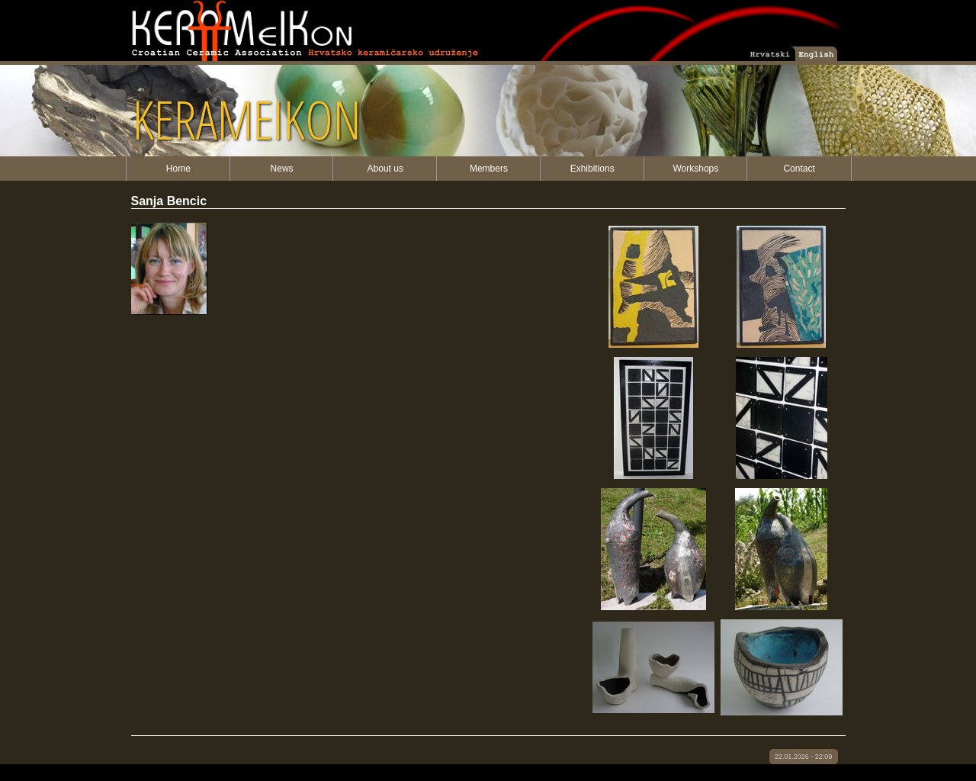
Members (489, 168)
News (282, 168)
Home (178, 168)
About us (385, 168)
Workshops (695, 168)
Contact (798, 168)
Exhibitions (592, 168)
